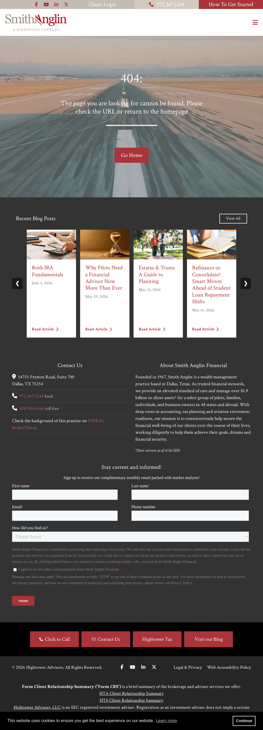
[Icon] (36, 4)
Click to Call (57, 639)
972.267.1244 (166, 4)
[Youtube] (132, 667)
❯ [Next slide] (245, 283)
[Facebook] (121, 667)
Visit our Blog (209, 639)
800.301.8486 (32, 408)
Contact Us (109, 639)
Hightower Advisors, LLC (37, 707)
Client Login (103, 4)
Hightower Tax (157, 639)
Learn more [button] (166, 720)
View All (233, 218)
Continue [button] (244, 721)
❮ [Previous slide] (17, 283)
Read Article (45, 329)
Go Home (131, 155)
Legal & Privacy (188, 667)
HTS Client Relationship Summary (131, 700)
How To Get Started (231, 4)
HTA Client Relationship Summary (131, 693)
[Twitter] (154, 667)
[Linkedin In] (143, 667)
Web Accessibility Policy (229, 667)
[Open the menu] (255, 22)
